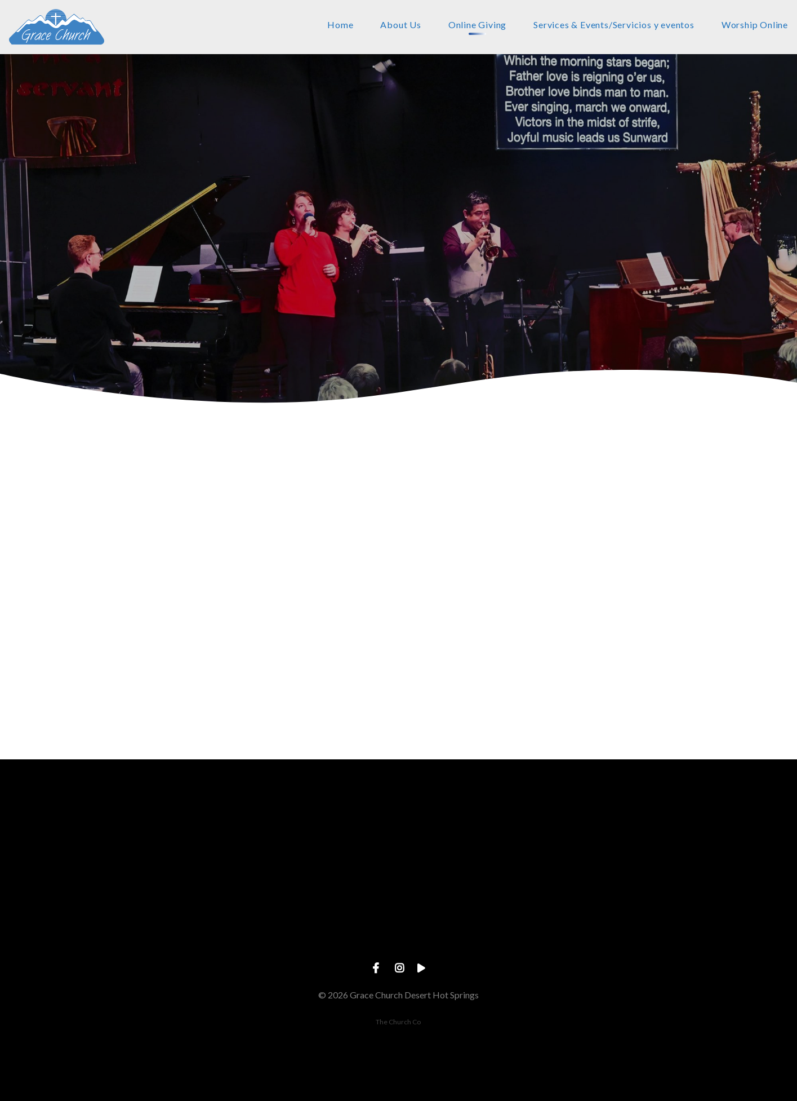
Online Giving (477, 25)
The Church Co (398, 1022)
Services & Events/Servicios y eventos (613, 25)
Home (340, 25)
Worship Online (755, 25)
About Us (400, 25)
